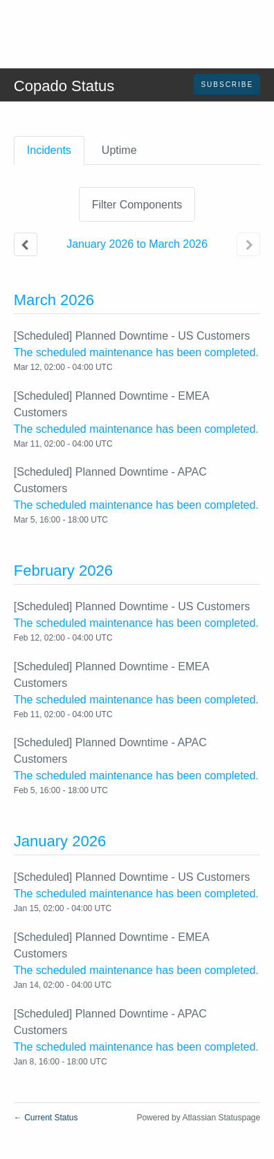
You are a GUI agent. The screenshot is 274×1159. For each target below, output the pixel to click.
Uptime (119, 150)
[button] (227, 85)
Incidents (49, 150)
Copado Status (64, 86)
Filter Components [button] (137, 205)
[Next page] (248, 244)
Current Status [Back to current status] (46, 1117)
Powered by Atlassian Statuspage (198, 1117)
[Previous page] (25, 244)
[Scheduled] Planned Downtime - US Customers (132, 336)
